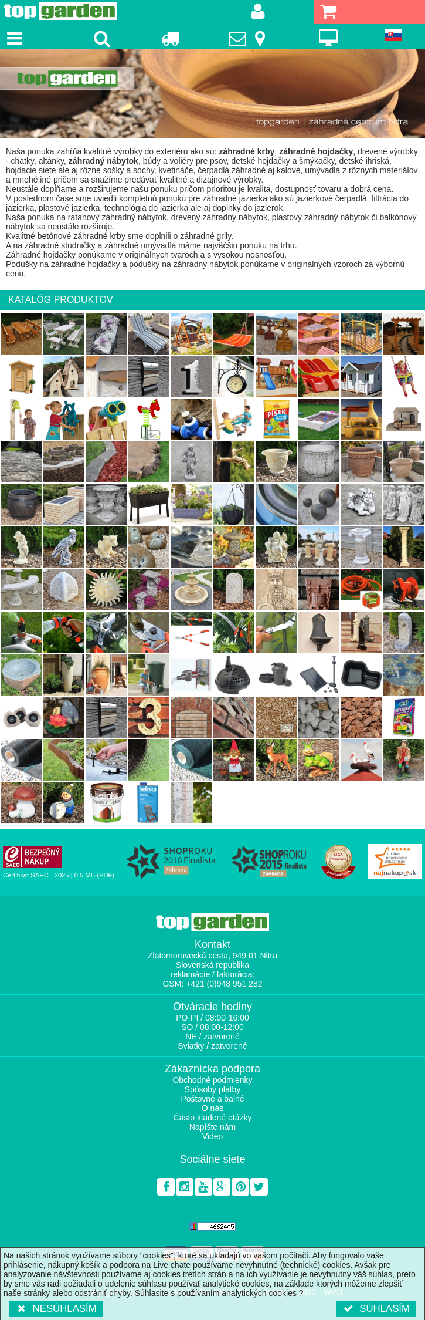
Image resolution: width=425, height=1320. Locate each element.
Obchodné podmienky (212, 1080)
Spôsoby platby (213, 1089)
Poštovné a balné (212, 1098)
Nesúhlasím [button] (56, 1308)
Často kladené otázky (213, 1117)
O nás (212, 1108)
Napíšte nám (212, 1127)
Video (212, 1136)
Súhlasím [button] (376, 1308)
